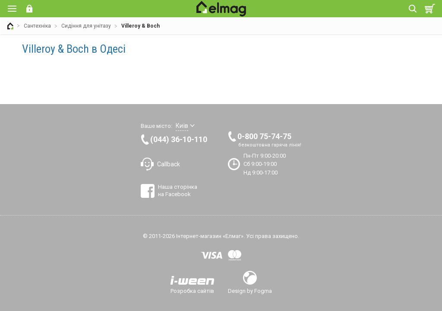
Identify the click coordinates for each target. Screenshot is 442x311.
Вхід (29, 8)
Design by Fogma (250, 291)
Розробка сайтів (192, 291)
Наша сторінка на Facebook (177, 190)
